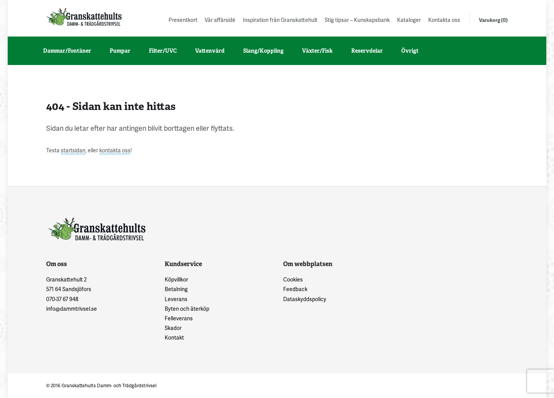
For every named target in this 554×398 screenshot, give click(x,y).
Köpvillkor (176, 279)
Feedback (295, 289)
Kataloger (409, 19)
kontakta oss (114, 150)
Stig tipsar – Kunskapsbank (357, 19)
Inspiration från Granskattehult (280, 19)
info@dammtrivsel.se (71, 308)
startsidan (73, 150)
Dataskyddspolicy (304, 299)
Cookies (293, 279)
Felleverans (179, 318)
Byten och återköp (187, 308)
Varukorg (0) (493, 20)
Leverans (176, 299)
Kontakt (174, 337)
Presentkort (183, 19)
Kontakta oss (444, 19)
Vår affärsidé (220, 19)
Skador (173, 327)
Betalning (176, 289)
